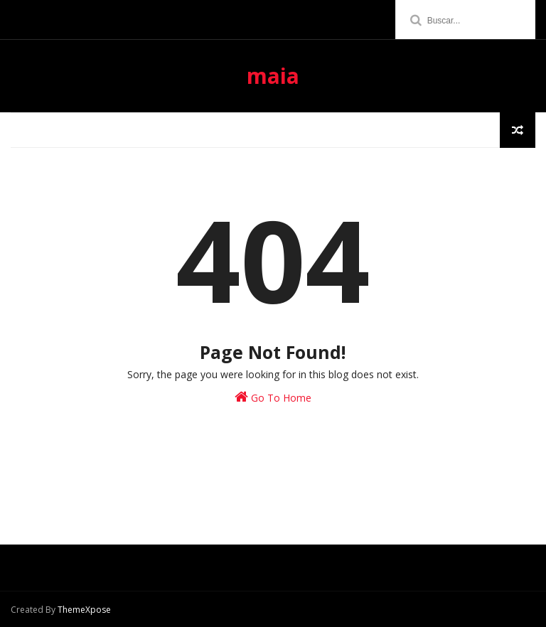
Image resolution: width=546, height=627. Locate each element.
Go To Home (273, 397)
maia (273, 75)
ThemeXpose (84, 610)
